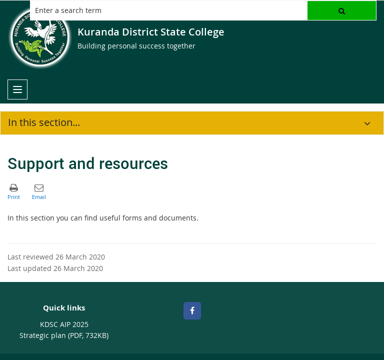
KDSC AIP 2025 (64, 324)
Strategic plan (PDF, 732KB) (64, 335)
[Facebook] (192, 311)
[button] (341, 10)
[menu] (18, 90)
